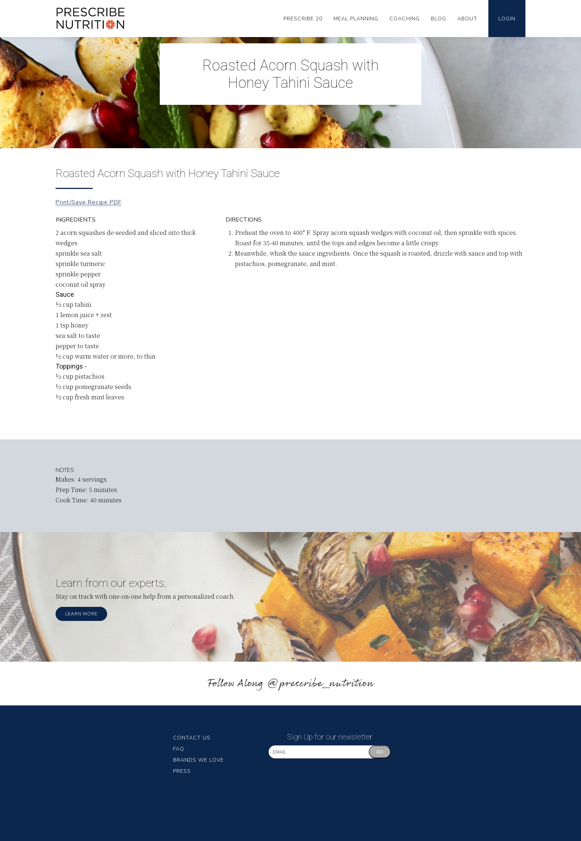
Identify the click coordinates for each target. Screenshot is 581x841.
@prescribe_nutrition (320, 683)
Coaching (404, 18)
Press (182, 771)
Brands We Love (198, 760)
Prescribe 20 (302, 18)
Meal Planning (355, 18)
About (467, 18)
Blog (438, 18)
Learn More (81, 614)
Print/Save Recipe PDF (89, 202)
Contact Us (191, 737)
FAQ (178, 748)
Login (506, 18)
